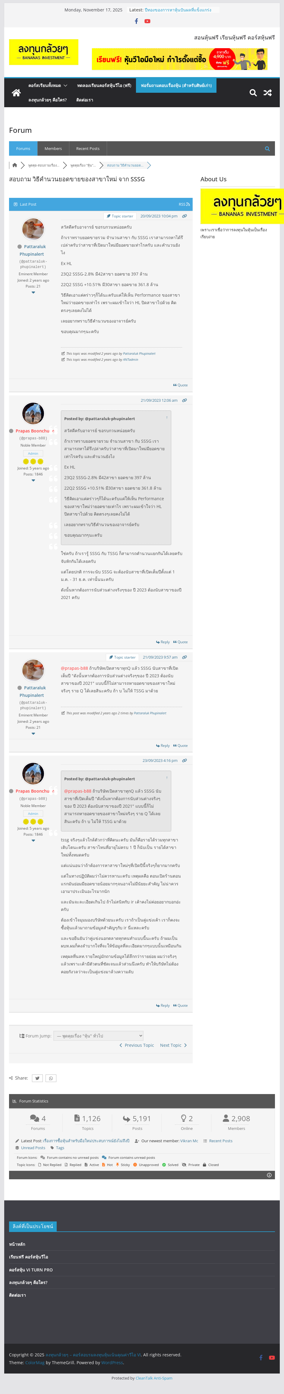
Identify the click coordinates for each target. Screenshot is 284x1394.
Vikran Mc (189, 1140)
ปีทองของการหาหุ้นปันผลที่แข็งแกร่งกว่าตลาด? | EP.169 (178, 13)
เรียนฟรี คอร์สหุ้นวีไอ (28, 1256)
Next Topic (173, 1045)
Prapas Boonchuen (35, 431)
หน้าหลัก (17, 1244)
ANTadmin (130, 359)
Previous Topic (137, 1045)
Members (53, 148)
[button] (64, 85)
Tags (60, 1147)
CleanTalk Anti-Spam (154, 1377)
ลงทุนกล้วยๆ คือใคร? (47, 100)
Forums (23, 148)
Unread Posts (33, 1147)
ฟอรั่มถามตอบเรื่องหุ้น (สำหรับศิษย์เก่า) (176, 85)
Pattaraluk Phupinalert (139, 353)
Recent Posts (87, 148)
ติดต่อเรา (84, 100)
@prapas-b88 (74, 668)
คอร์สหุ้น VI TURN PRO (31, 1269)
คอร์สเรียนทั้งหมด (44, 85)
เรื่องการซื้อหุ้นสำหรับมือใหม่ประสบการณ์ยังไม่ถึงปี (86, 1140)
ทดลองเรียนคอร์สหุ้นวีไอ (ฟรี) (104, 85)
